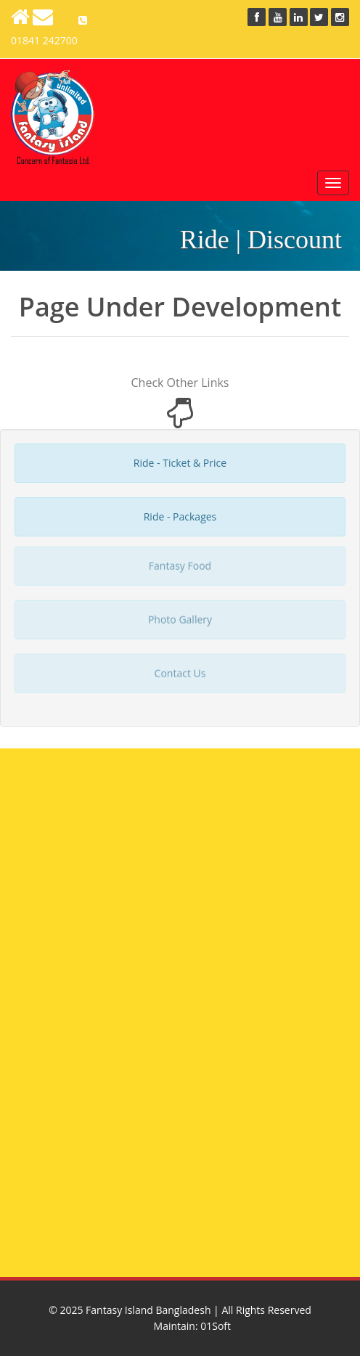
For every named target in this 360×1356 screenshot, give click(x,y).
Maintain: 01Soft (193, 1326)
